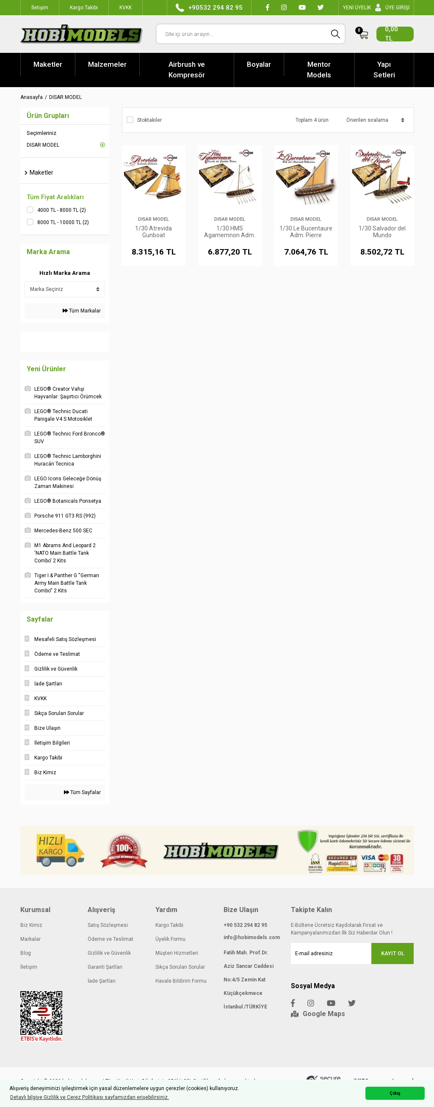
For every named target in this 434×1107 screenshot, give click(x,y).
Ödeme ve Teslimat (110, 939)
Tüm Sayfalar (82, 792)
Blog (25, 953)
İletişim (28, 967)
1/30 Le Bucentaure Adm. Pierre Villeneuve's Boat (305, 231)
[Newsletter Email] (352, 953)
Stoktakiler (149, 120)
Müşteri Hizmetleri (176, 953)
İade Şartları (102, 981)
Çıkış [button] (395, 1093)
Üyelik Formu (170, 939)
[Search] (250, 33)
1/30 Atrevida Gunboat (153, 231)
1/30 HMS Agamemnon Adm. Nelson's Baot (229, 231)
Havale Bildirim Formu (181, 981)
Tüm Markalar (82, 311)
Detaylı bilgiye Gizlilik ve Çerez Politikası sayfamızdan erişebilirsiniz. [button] (89, 1097)
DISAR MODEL (65, 97)
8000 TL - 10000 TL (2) (63, 222)
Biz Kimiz (31, 925)
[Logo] (81, 34)
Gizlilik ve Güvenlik (109, 953)
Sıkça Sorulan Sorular (180, 967)
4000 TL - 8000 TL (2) (61, 210)
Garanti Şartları (105, 967)
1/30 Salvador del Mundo (382, 231)
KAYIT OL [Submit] (392, 953)
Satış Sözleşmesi (108, 925)
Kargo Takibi (169, 925)
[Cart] (386, 34)
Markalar (30, 939)
